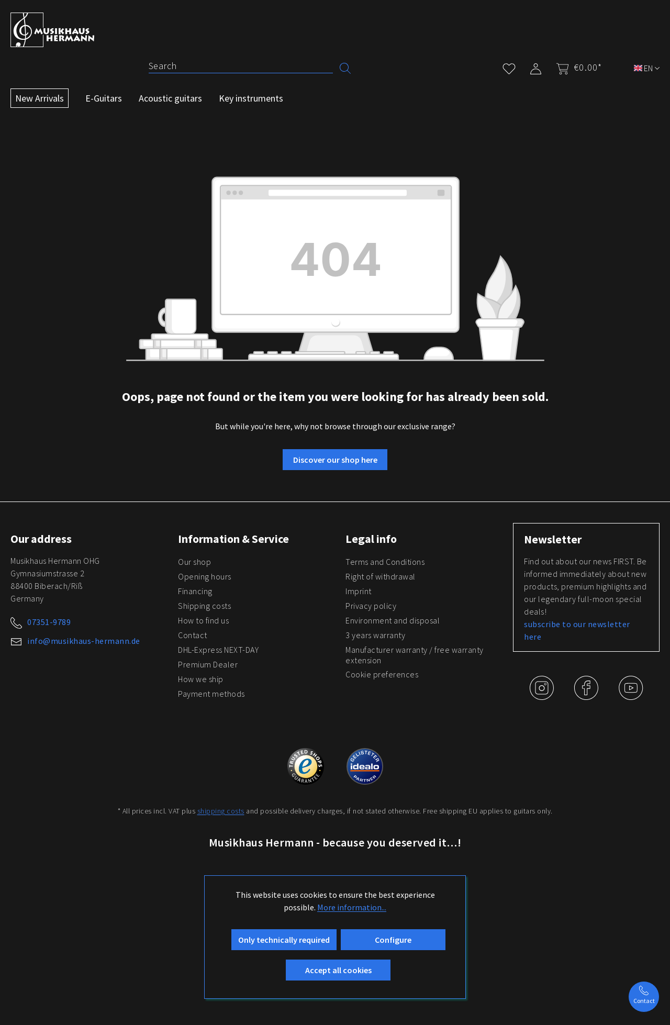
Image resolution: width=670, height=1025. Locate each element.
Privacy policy (370, 605)
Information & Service (233, 538)
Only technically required (284, 939)
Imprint (358, 591)
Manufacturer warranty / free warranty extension (414, 654)
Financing (195, 591)
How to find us (203, 620)
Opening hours (204, 576)
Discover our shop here (335, 459)
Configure (393, 939)
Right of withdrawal (380, 576)
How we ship (201, 679)
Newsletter (553, 539)
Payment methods (211, 693)
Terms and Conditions (385, 561)
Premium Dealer (208, 664)
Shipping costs (204, 605)
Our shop (194, 561)
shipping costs (220, 811)
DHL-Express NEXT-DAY (218, 649)
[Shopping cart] (575, 67)
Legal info (371, 538)
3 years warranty (375, 635)
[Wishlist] (509, 67)
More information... (351, 907)
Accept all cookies (338, 970)
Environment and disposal (392, 620)
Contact (192, 635)
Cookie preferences (381, 674)
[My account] (535, 67)
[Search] (241, 66)
